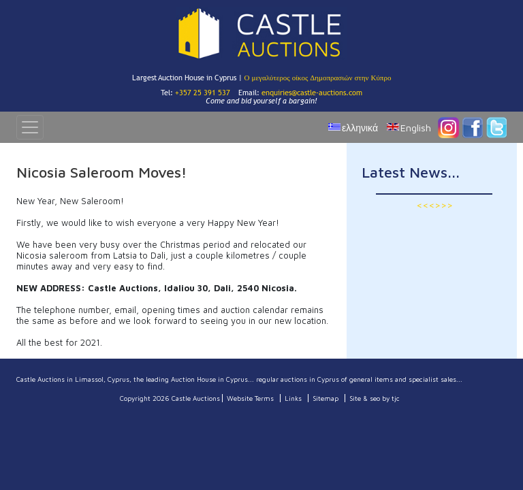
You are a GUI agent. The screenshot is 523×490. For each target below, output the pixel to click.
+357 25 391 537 (202, 92)
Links (293, 398)
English (415, 127)
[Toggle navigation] (30, 127)
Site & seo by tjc (374, 398)
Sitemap (325, 398)
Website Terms (250, 398)
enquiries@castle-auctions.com (312, 92)
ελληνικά (360, 127)
